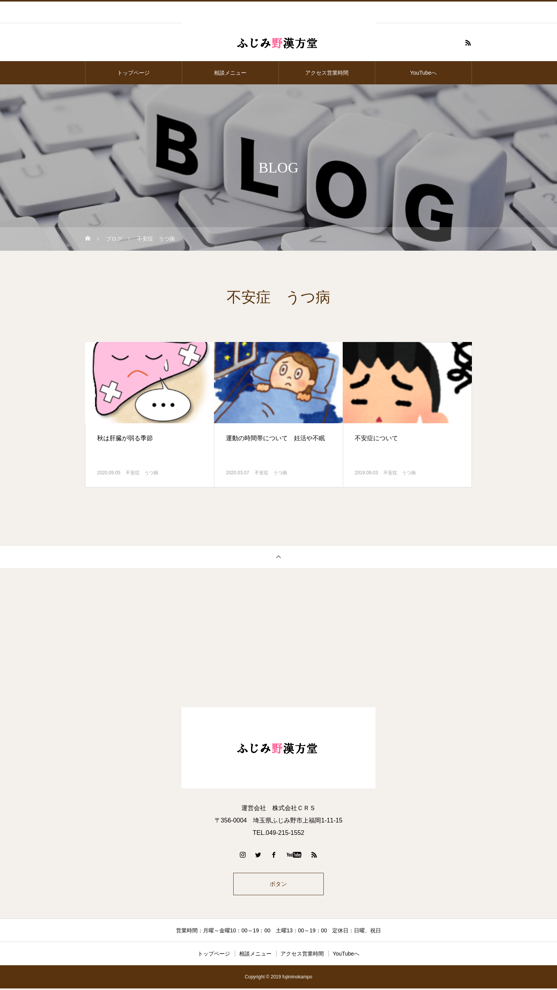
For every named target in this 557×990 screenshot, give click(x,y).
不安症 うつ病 (142, 472)
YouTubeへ (423, 73)
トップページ (133, 73)
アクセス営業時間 (327, 73)
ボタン (278, 884)
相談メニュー (230, 73)
